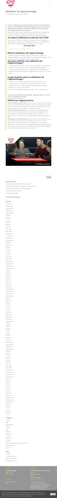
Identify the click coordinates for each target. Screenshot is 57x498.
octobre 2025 (9, 210)
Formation (8, 436)
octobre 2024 (9, 238)
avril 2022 (8, 307)
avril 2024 (8, 252)
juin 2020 (8, 356)
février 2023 (8, 284)
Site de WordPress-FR (11, 461)
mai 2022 (8, 305)
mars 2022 (8, 310)
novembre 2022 (9, 291)
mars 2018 (8, 414)
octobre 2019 (9, 374)
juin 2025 (8, 219)
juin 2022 (8, 303)
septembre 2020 (10, 349)
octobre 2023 (9, 266)
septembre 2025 (10, 213)
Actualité (26, 14)
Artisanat (8, 427)
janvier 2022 (9, 314)
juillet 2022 (8, 300)
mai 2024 (8, 250)
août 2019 (8, 379)
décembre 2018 (9, 397)
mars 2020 (8, 363)
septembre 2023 (10, 268)
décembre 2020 (9, 342)
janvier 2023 (9, 287)
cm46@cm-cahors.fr (13, 483)
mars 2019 (8, 390)
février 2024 (8, 256)
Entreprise (8, 431)
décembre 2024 (9, 233)
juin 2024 (8, 247)
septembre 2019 (10, 377)
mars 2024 (8, 254)
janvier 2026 (9, 203)
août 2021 (8, 323)
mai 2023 (8, 277)
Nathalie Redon (11, 14)
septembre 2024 (10, 240)
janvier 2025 (9, 231)
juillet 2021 (8, 326)
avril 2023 (8, 280)
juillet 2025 (8, 217)
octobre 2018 (9, 402)
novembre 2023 (9, 263)
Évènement (8, 434)
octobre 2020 (9, 347)
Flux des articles (11, 456)
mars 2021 (8, 335)
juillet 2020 (8, 354)
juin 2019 (8, 384)
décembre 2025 (9, 206)
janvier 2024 (9, 259)
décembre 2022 (9, 289)
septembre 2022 (10, 296)
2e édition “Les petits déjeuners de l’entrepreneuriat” (18, 184)
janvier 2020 (9, 367)
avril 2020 (8, 360)
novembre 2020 (9, 344)
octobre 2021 (9, 319)
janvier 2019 (9, 395)
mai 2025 (8, 222)
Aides (7, 422)
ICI (24, 98)
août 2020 (8, 351)
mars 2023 (8, 282)
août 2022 (8, 298)
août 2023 (8, 270)
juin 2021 (8, 328)
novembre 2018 (9, 400)
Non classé (8, 441)
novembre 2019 (9, 372)
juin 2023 (8, 275)
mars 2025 (8, 226)
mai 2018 (8, 409)
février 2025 (8, 229)
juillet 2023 (8, 273)
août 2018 (8, 404)
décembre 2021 (9, 317)
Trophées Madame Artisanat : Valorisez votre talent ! (18, 188)
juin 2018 (8, 407)
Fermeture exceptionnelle (12, 193)
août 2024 (8, 243)
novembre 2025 (9, 208)
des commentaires (11, 458)
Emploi (7, 429)
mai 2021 (8, 330)
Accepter (53, 494)
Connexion (8, 454)
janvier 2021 (9, 340)
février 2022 (8, 312)
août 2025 (8, 215)
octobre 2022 (9, 293)
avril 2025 (8, 224)
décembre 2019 (9, 370)
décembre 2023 (9, 261)
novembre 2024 (9, 236)
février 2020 (8, 365)
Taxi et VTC (8, 447)
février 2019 (8, 393)
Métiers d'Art (9, 438)
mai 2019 (8, 386)
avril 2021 (8, 333)
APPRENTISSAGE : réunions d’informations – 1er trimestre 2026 (21, 186)
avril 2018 (8, 411)
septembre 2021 (10, 321)
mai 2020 (8, 358)
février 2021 (8, 337)
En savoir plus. (28, 496)
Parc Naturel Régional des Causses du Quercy (17, 443)
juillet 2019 (8, 381)
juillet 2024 (8, 245)
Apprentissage (9, 424)
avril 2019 (8, 388)
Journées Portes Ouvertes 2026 (13, 191)
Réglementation (9, 445)
